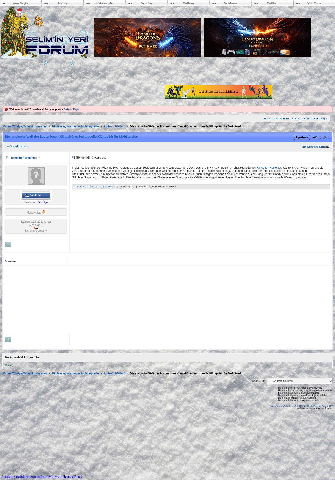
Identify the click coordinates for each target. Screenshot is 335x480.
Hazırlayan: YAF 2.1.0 (280, 406)
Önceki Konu (18, 146)
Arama (296, 118)
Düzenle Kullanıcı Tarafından (94, 187)
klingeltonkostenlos (24, 157)
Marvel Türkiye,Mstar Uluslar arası (25, 126)
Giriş (66, 109)
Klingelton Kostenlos (269, 167)
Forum (267, 118)
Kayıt (76, 109)
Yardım (306, 118)
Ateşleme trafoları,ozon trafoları (25, 477)
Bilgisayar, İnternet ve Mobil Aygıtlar (75, 126)
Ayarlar (300, 137)
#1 (73, 157)
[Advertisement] (142, 300)
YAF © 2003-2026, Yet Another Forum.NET (312, 406)
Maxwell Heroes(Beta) (65, 477)
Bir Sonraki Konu (314, 146)
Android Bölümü (114, 126)
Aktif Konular (281, 118)
